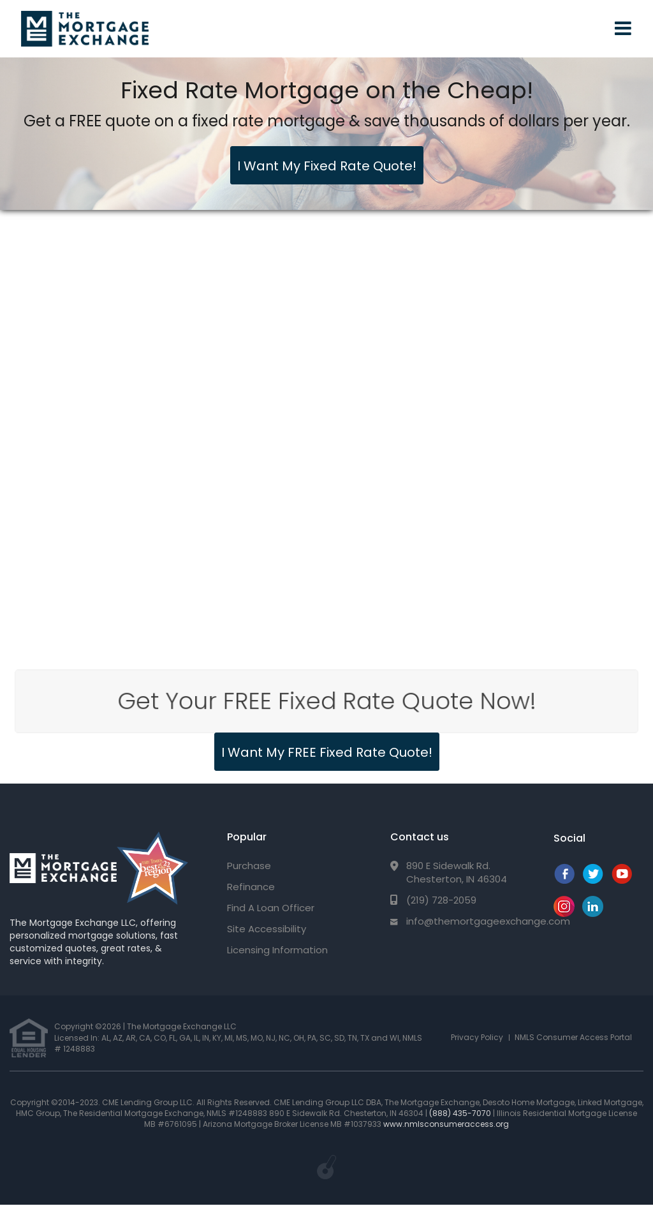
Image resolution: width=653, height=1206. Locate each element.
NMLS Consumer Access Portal (573, 1037)
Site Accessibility (266, 928)
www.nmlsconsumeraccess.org (446, 1124)
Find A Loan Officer (270, 907)
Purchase (249, 865)
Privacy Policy (477, 1037)
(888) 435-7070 (460, 1113)
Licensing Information (277, 950)
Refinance (251, 886)
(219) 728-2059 (441, 900)
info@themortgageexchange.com (488, 921)
